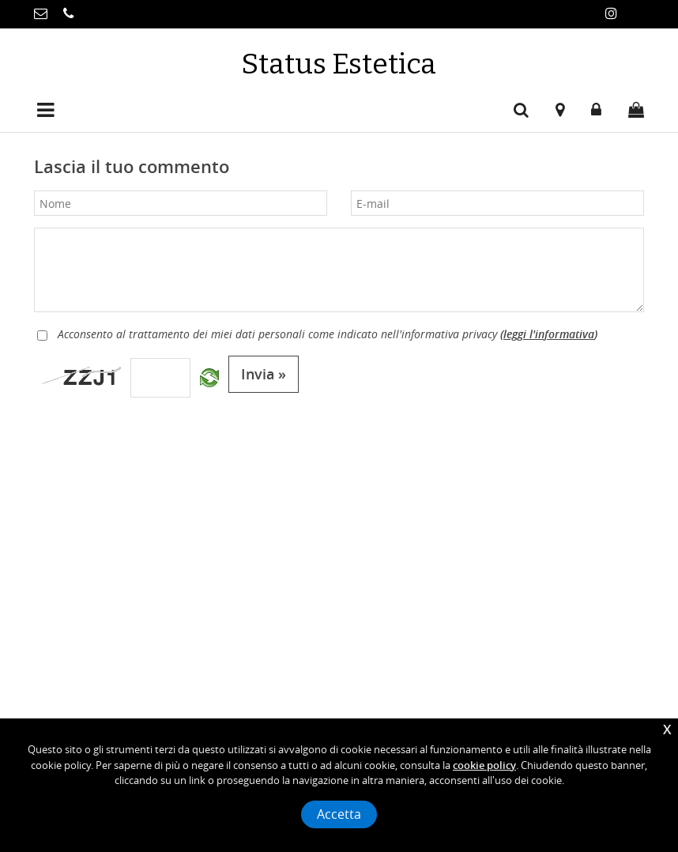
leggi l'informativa (548, 333)
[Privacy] (42, 335)
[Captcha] (160, 378)
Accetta (339, 814)
